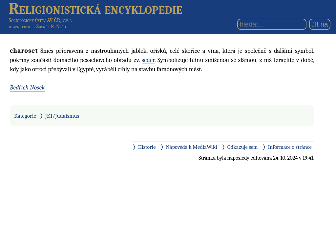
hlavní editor (21, 27)
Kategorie (25, 115)
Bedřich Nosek (27, 87)
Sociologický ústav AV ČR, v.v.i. (40, 20)
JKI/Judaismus (62, 115)
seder (148, 60)
